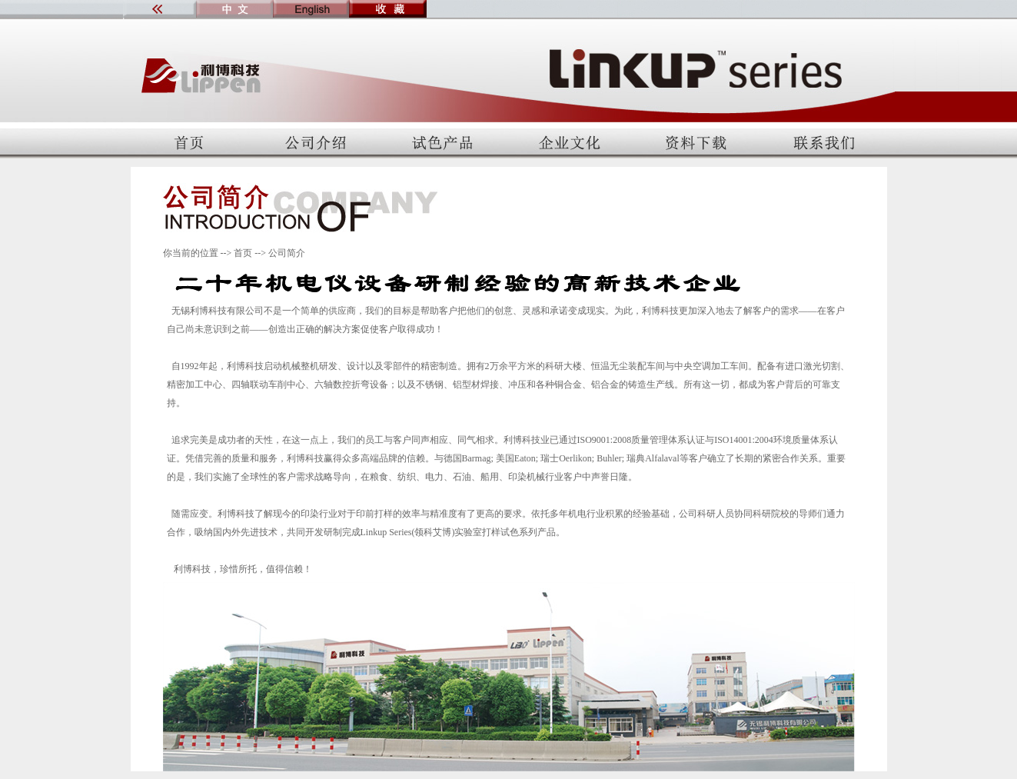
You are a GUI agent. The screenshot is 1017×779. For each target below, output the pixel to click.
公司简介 (286, 253)
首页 (243, 253)
